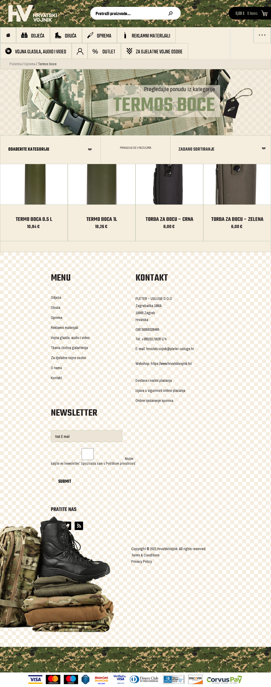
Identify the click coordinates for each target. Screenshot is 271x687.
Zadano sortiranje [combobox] (196, 149)
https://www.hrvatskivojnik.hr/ (171, 363)
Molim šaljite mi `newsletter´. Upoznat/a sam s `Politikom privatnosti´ (93, 461)
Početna (16, 64)
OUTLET (108, 52)
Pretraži (171, 13)
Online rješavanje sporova (154, 400)
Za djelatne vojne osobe (159, 52)
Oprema (104, 36)
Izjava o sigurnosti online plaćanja (160, 390)
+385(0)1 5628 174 (154, 339)
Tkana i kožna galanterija (69, 347)
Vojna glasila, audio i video (40, 52)
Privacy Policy (141, 561)
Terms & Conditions (145, 555)
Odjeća (37, 36)
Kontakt (56, 377)
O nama (56, 367)
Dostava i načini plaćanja (154, 380)
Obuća (70, 36)
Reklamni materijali (151, 36)
